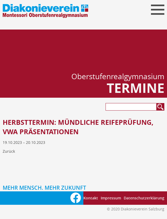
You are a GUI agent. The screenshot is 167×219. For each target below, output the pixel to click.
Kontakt (90, 197)
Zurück (9, 151)
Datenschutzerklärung (144, 197)
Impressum (111, 197)
